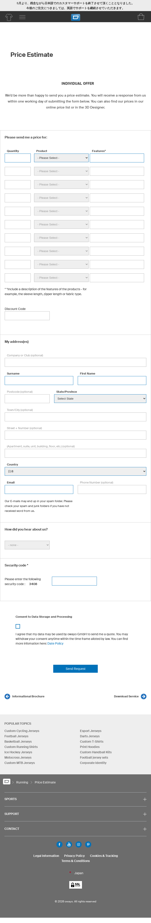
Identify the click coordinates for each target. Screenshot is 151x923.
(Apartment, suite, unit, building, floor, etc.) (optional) (41, 446)
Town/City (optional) (20, 410)
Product (41, 151)
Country (12, 464)
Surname (13, 373)
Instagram (78, 844)
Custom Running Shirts (21, 747)
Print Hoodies (90, 747)
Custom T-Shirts (91, 741)
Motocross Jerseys (17, 757)
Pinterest (88, 844)
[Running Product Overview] (8, 17)
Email (10, 482)
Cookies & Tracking (104, 856)
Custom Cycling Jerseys (21, 731)
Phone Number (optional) (96, 482)
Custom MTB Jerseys (19, 763)
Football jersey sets (94, 757)
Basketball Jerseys (18, 741)
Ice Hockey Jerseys (18, 752)
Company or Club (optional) (25, 355)
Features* (99, 151)
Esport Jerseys (90, 731)
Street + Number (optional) (24, 428)
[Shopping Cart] (141, 16)
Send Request (76, 669)
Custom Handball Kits (96, 752)
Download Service (126, 696)
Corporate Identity (93, 763)
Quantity (13, 151)
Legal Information (46, 856)
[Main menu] (22, 17)
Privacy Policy (74, 856)
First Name (87, 373)
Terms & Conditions (75, 861)
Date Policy (55, 643)
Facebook (59, 844)
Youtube (69, 844)
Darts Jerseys (90, 736)
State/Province (66, 391)
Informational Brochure (28, 696)
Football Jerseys (16, 736)
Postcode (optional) (20, 391)
